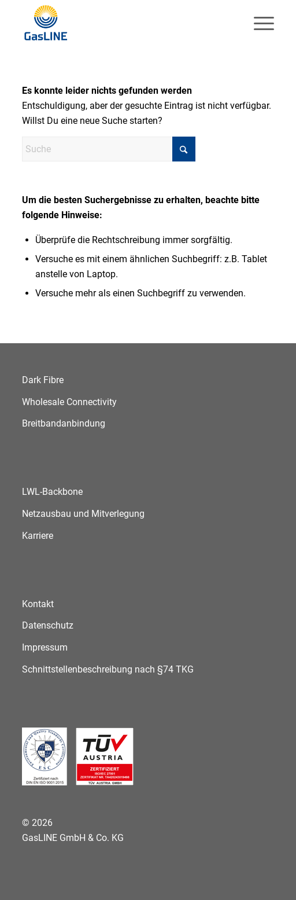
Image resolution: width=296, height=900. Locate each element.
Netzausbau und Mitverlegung (83, 513)
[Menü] (258, 23)
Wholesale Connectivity (69, 401)
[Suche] (108, 149)
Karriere (37, 535)
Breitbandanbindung (63, 423)
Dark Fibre (43, 379)
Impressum (45, 647)
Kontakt (38, 603)
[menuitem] (258, 23)
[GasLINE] (122, 23)
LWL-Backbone (52, 491)
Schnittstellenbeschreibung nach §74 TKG (108, 669)
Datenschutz (47, 625)
